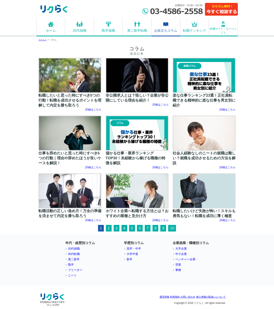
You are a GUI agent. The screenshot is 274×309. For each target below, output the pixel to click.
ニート (72, 275)
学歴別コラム (134, 243)
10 (172, 228)
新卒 (129, 259)
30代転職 (74, 254)
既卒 (71, 264)
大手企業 (181, 248)
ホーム (51, 30)
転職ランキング (194, 30)
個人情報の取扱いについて (211, 296)
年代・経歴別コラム (80, 243)
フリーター (75, 270)
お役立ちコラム (165, 30)
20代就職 (79, 30)
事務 (178, 270)
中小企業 (181, 254)
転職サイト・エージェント (223, 30)
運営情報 (164, 296)
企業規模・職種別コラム (191, 243)
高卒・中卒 (134, 248)
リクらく (42, 40)
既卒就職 (108, 30)
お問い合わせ (187, 296)
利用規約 (175, 296)
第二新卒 (74, 259)
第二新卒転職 (137, 30)
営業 (178, 264)
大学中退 (132, 254)
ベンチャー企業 (185, 259)
